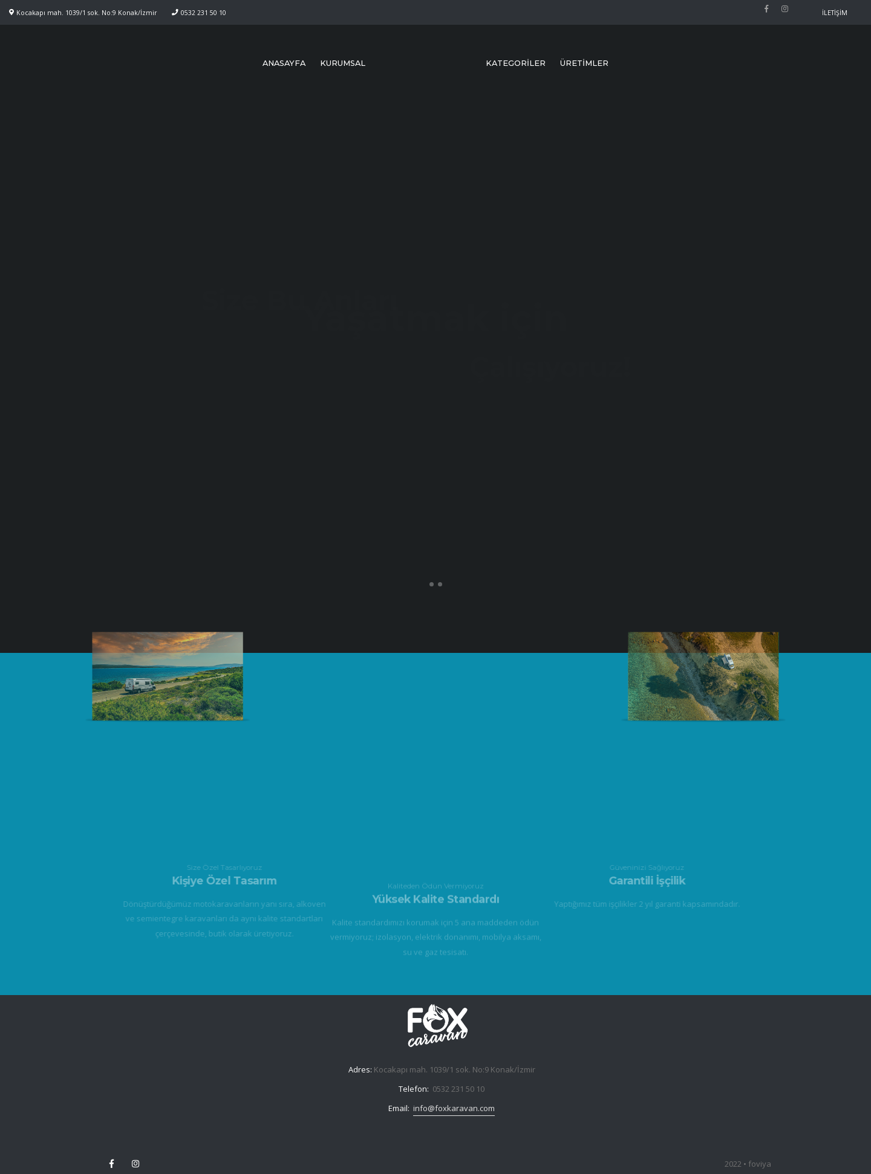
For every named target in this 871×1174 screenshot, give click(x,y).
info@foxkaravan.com (454, 1108)
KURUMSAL (342, 63)
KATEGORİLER (516, 63)
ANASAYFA (284, 63)
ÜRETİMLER (584, 63)
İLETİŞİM (834, 12)
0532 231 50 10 (203, 12)
